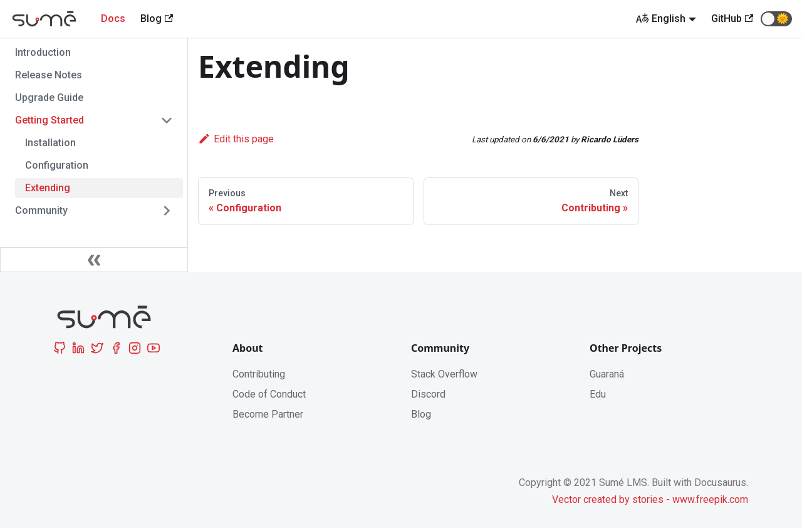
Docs (113, 18)
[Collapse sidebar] (94, 259)
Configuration (56, 165)
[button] (776, 18)
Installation (50, 143)
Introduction (43, 52)
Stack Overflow (444, 374)
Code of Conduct (269, 394)
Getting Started (49, 120)
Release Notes (48, 75)
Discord (428, 394)
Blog (421, 414)
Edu (598, 394)
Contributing (258, 374)
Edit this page (236, 139)
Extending (47, 188)
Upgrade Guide (49, 97)
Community (41, 210)
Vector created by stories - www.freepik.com (650, 499)
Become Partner (267, 414)
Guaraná (607, 374)
